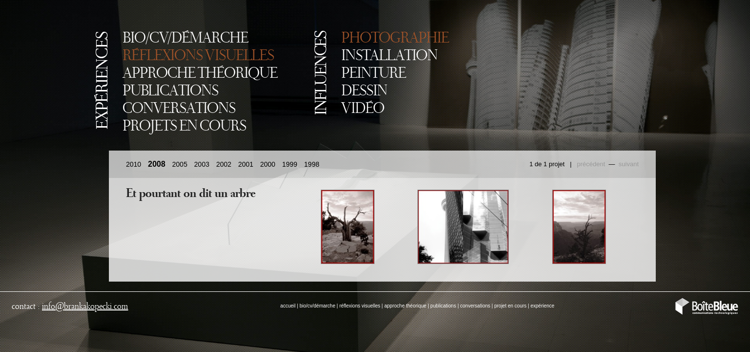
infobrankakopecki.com (85, 306)
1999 (289, 164)
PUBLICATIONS (170, 91)
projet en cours (510, 305)
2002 (223, 164)
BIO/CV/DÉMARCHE (185, 38)
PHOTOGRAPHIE (395, 38)
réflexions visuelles (359, 305)
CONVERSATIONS (179, 109)
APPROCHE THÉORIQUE (200, 74)
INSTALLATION (389, 56)
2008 (157, 164)
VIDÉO (362, 109)
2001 (245, 164)
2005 (180, 164)
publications (443, 305)
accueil (287, 305)
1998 (311, 164)
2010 (133, 164)
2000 (267, 164)
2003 (201, 164)
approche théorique (405, 305)
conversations (475, 305)
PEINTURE (373, 74)
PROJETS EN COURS (184, 126)
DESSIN (364, 91)
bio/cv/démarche (317, 305)
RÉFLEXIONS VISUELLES (198, 56)
